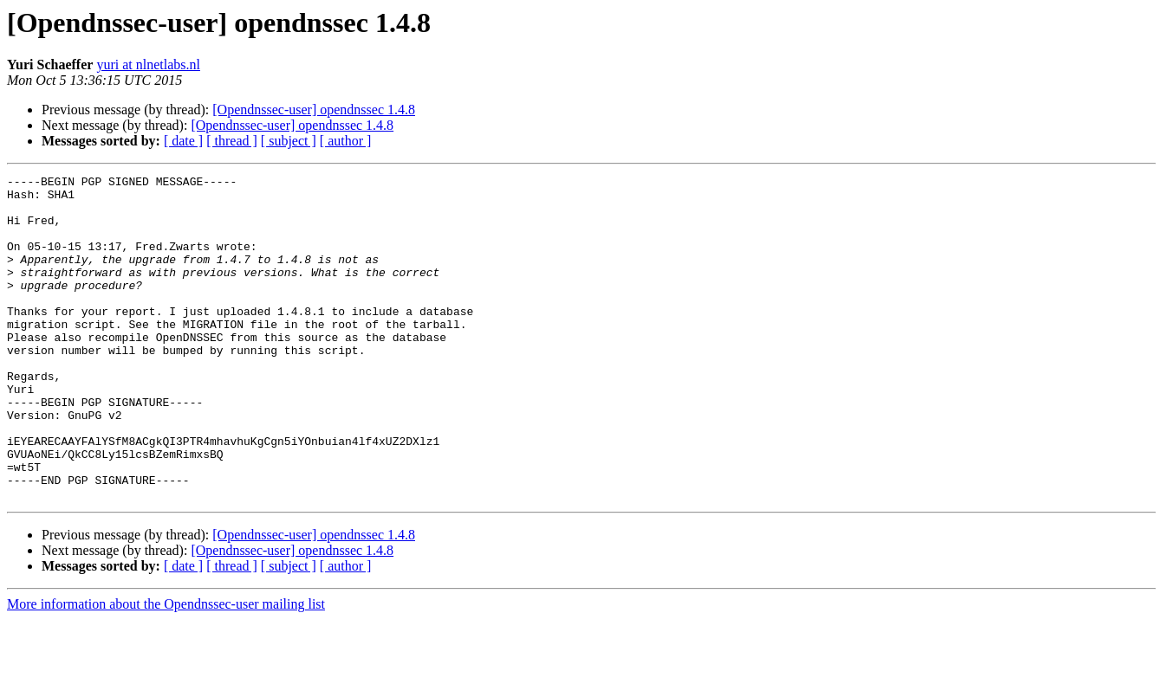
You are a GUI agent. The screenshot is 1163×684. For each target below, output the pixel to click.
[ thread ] (231, 140)
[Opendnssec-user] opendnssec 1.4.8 (313, 109)
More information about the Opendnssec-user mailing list (166, 668)
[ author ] (346, 140)
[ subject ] (288, 140)
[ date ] (183, 140)
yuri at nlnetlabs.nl (148, 64)
